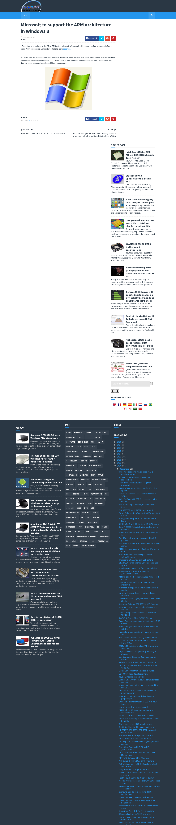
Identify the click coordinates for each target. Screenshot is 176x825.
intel (93, 325)
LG (67, 420)
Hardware (20, 121)
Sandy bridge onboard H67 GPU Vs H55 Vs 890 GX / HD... (139, 506)
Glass (104, 405)
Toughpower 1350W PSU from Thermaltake (138, 446)
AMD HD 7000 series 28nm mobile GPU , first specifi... (138, 367)
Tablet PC (80, 363)
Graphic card (98, 330)
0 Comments (25, 38)
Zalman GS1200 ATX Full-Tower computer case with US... (139, 559)
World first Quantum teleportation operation (144, 243)
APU (67, 368)
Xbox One (76, 372)
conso (95, 410)
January (123, 803)
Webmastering (72, 391)
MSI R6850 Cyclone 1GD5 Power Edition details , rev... (139, 423)
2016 (119, 326)
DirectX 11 (89, 405)
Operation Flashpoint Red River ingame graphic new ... (136, 716)
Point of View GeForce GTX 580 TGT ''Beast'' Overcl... (138, 724)
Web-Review (92, 401)
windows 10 (103, 420)
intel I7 (105, 410)
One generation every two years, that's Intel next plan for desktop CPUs (145, 101)
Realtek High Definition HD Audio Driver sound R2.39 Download (145, 197)
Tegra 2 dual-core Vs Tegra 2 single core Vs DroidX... (138, 730)
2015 (119, 329)
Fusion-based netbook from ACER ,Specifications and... (134, 450)
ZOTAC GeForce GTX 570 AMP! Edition (135, 496)
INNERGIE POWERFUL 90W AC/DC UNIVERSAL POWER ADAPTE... (138, 570)
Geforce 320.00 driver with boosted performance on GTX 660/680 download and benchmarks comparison (145, 175)
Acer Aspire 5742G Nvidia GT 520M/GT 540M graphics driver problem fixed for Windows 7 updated (46, 407)
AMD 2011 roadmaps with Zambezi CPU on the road (139, 428)
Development (72, 396)
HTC (86, 387)
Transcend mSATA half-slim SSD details (136, 438)
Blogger (70, 415)
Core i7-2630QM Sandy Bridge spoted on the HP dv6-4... (138, 406)
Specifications (101, 311)
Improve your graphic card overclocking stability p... (136, 462)
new (93, 353)
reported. (70, 49)
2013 (119, 335)
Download (70, 316)
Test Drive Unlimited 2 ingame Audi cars (136, 605)
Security (70, 401)
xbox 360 (69, 382)
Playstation (96, 372)
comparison (71, 353)
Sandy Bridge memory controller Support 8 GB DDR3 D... (139, 500)
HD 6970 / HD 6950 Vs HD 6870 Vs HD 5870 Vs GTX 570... (138, 545)
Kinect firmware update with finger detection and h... (139, 511)
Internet (78, 410)
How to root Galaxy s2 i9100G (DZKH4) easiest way (46, 497)
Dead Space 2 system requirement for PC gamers (137, 417)
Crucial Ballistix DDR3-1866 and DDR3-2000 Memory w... (137, 632)
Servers (80, 401)
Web (87, 410)
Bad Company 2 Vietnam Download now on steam (137, 536)
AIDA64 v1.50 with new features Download (137, 540)
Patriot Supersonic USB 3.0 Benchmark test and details (138, 643)
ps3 (80, 405)
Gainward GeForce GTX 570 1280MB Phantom (138, 482)
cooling (86, 391)
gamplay (83, 420)
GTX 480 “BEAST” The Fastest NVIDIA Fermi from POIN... (137, 520)
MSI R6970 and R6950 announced (133, 585)
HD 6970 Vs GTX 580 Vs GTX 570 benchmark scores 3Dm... (137, 609)
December (124, 347)
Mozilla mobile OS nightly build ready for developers (145, 79)
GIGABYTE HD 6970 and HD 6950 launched (137, 594)
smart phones (88, 424)
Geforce (69, 387)
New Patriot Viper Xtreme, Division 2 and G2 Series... (138, 384)
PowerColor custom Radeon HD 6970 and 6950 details (139, 392)
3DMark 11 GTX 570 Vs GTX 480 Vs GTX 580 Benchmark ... (137, 680)
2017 (119, 323)
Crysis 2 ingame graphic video (132, 555)
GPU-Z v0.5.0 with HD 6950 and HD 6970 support (139, 402)
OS (106, 372)
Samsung (85, 358)
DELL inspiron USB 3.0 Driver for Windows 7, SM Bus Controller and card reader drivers (45, 521)
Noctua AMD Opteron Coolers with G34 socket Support (139, 660)
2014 (119, 332)
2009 (119, 806)
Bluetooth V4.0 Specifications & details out (144, 57)
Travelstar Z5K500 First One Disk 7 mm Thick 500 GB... (138, 565)
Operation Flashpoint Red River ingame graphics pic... (136, 575)
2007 (119, 812)
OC (90, 368)
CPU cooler (100, 377)
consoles (98, 335)
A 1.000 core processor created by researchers (134, 357)
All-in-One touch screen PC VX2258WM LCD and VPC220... (139, 763)
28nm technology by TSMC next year (135, 692)
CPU (85, 325)
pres (92, 420)
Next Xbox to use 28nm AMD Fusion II (135, 617)
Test (79, 325)
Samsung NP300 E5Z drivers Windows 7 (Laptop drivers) (45, 315)
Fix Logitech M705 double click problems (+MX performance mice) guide (144, 221)
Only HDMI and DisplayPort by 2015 (134, 648)
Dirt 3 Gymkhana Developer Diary (133, 552)
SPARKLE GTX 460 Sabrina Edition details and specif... (138, 442)
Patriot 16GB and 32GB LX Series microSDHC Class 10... (138, 707)
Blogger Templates (48, 821)
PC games (85, 330)
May (122, 791)
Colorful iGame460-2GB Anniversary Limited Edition (138, 378)
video (80, 316)
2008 (119, 809)
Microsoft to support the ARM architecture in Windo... (138, 467)
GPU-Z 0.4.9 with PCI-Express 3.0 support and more (138, 747)
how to (84, 339)
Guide (68, 410)
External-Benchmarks (86, 415)
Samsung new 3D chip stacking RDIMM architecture (135, 671)
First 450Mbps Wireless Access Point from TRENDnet (137, 492)
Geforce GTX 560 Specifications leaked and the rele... (138, 486)
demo (89, 382)
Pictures (99, 382)
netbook (70, 377)
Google (69, 363)
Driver (97, 316)
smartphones (72, 330)
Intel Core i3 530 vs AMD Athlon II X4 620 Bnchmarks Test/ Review (145, 33)
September (125, 779)
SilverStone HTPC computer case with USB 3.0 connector (139, 666)
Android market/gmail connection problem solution (46, 359)
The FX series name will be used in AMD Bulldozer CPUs (136, 351)
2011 (119, 341)
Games (88, 311)
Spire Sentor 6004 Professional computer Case (137, 758)
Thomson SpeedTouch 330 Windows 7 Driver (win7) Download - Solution (44, 337)
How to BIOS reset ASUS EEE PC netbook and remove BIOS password (46, 474)
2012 (119, 338)
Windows (84, 353)
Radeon (96, 396)
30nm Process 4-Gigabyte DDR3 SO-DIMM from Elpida (139, 478)
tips (86, 372)
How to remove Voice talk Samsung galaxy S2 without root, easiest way (45, 429)
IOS (87, 396)
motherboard (95, 344)
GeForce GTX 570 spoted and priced (135, 734)
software (70, 320)
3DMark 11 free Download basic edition (136, 675)
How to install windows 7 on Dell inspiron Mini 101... (138, 752)
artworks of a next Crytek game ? (133, 720)
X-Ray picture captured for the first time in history (137, 398)
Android (78, 349)
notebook (70, 405)
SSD (67, 372)
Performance (72, 358)
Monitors (81, 377)
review (69, 349)
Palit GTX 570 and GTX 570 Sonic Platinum (137, 656)
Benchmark (83, 320)
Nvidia (100, 320)
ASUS (79, 387)
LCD (92, 387)
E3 (98, 405)
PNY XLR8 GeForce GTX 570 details (134, 636)
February (124, 800)
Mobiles (69, 325)
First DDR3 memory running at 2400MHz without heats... (136, 434)
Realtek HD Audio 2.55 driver (131, 743)
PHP (68, 424)
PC (91, 377)
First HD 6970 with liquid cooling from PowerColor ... (135, 362)
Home (20, 15)
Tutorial (87, 335)
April (122, 794)
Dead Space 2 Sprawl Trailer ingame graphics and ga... (139, 621)
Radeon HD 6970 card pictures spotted (136, 614)
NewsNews (30, 121)
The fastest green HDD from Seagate (135, 602)
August (123, 782)
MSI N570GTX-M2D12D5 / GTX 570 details (136, 639)
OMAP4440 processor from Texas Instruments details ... (139, 652)
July (122, 785)
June (122, 788)
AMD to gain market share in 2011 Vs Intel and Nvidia (139, 456)
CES (89, 363)
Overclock (99, 363)
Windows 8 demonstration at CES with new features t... (137, 581)
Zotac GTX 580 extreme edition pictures (136, 549)
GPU (74, 368)
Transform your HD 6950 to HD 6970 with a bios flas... (139, 412)
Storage (80, 382)
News (68, 311)
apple (100, 353)
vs (82, 396)
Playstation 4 (100, 368)
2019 (119, 320)
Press (88, 316)
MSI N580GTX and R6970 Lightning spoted (137, 388)
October (124, 776)
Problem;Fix (91, 349)
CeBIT (95, 391)
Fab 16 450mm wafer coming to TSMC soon (138, 516)
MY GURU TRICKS (72, 335)
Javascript (104, 415)
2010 (119, 344)
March (122, 797)
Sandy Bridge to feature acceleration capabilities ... (135, 769)
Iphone (82, 368)
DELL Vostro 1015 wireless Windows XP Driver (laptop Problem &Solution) (44, 381)
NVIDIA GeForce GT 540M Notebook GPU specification (136, 702)
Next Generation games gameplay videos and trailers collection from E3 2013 (145, 150)
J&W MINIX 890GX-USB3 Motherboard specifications (143, 125)
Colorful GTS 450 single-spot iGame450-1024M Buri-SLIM (139, 598)
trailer (82, 344)
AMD (92, 320)
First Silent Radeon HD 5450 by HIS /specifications (134, 626)
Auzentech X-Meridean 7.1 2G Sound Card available (137, 472)
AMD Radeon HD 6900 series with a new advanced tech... (136, 589)
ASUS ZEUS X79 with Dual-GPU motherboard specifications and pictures (45, 450)
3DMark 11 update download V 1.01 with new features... (138, 525)
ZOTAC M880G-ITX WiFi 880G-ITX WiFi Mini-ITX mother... (138, 738)
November (124, 773)
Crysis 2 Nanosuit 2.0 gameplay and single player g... (137, 531)
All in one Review (99, 358)
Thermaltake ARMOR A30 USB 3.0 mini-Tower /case (138, 685)
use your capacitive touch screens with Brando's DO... (136, 696)
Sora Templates (31, 821)
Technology (71, 339)
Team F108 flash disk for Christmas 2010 (136, 689)
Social (76, 424)
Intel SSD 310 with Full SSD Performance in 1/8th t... (137, 373)
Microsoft (71, 344)
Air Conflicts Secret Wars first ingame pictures (139, 712)
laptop (93, 339)
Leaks (74, 420)
